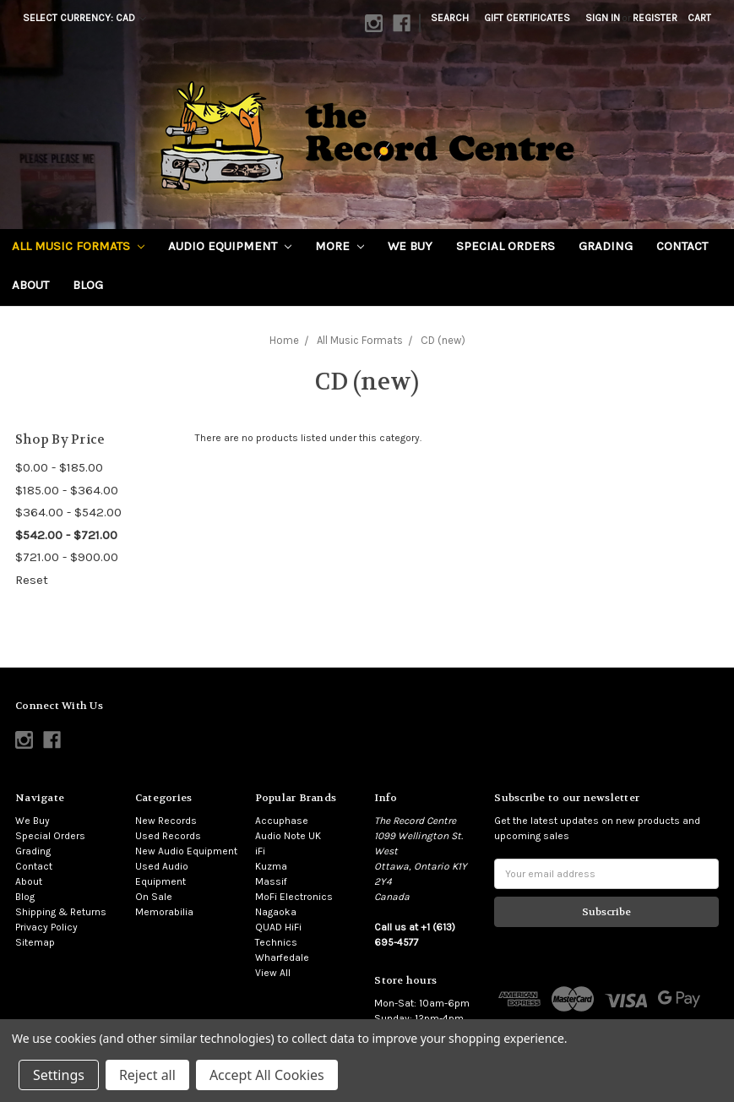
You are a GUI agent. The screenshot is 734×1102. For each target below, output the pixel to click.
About (30, 284)
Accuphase (281, 820)
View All (273, 973)
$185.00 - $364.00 (66, 490)
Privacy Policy (46, 927)
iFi (260, 851)
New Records (166, 820)
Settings (58, 1075)
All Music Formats (78, 246)
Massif (271, 881)
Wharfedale (282, 957)
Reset (31, 579)
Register (655, 18)
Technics (276, 942)
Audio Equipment (229, 246)
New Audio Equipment (186, 851)
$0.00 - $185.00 (59, 467)
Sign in (602, 18)
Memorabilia (164, 912)
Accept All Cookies (266, 1075)
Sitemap (35, 942)
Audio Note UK (288, 836)
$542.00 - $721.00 (66, 535)
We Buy (410, 246)
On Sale (153, 897)
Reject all (147, 1075)
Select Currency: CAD (84, 18)
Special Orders (505, 246)
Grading (606, 246)
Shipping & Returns (60, 912)
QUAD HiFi (278, 927)
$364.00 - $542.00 (68, 512)
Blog (88, 284)
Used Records (168, 836)
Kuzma (271, 866)
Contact (682, 246)
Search (450, 18)
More (339, 246)
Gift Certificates (527, 18)
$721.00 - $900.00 (66, 557)
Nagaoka (275, 912)
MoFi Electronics (294, 897)
